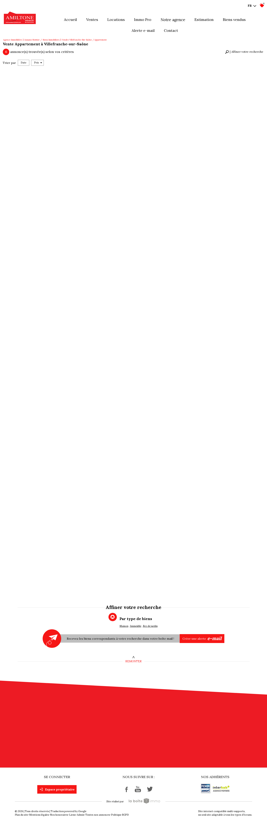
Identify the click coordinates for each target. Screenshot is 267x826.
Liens (72, 814)
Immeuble (135, 626)
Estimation (204, 19)
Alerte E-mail (143, 30)
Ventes (92, 19)
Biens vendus (234, 19)
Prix (38, 62)
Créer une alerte (202, 638)
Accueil (70, 19)
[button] (244, 52)
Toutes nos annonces (97, 814)
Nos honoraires (59, 814)
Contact (171, 30)
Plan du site (21, 814)
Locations (116, 19)
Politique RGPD (120, 814)
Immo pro (142, 19)
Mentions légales (39, 814)
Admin (80, 814)
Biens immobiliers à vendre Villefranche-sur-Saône (67, 39)
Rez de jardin (150, 626)
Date (23, 62)
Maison (124, 626)
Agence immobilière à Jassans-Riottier (21, 39)
